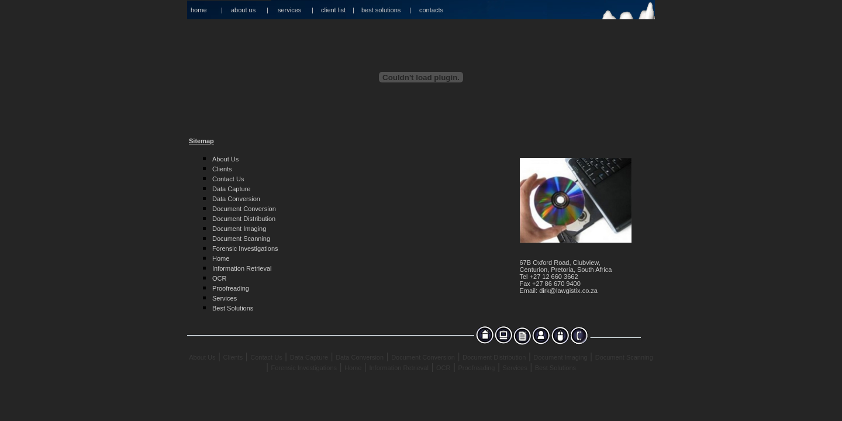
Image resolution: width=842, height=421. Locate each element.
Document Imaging (239, 228)
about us (243, 9)
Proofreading (230, 288)
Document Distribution (243, 218)
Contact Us (228, 178)
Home (220, 258)
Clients (222, 168)
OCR (219, 278)
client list (333, 9)
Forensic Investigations (245, 248)
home (199, 9)
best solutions (381, 9)
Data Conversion (236, 198)
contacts (431, 9)
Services (224, 298)
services (289, 9)
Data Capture (231, 188)
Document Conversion (244, 208)
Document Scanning (241, 238)
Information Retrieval (242, 268)
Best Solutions (232, 308)
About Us (225, 159)
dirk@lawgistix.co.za (568, 290)
